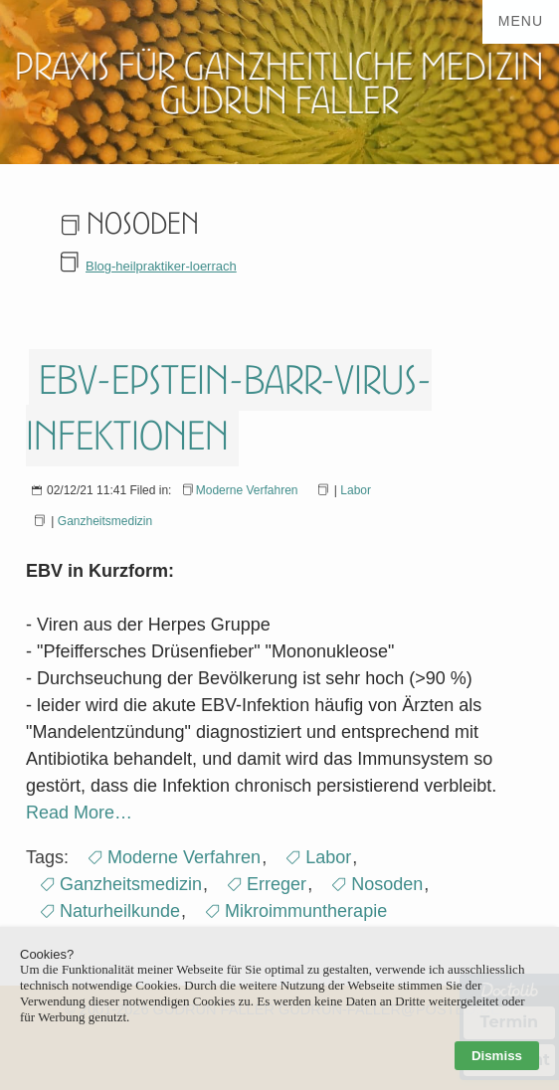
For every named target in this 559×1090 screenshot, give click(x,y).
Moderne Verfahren (247, 490)
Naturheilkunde (120, 911)
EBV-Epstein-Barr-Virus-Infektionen (229, 407)
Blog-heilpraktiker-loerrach (161, 266)
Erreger (276, 884)
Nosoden (387, 884)
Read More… (79, 812)
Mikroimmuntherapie (306, 911)
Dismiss (496, 1055)
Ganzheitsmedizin (105, 521)
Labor (355, 490)
